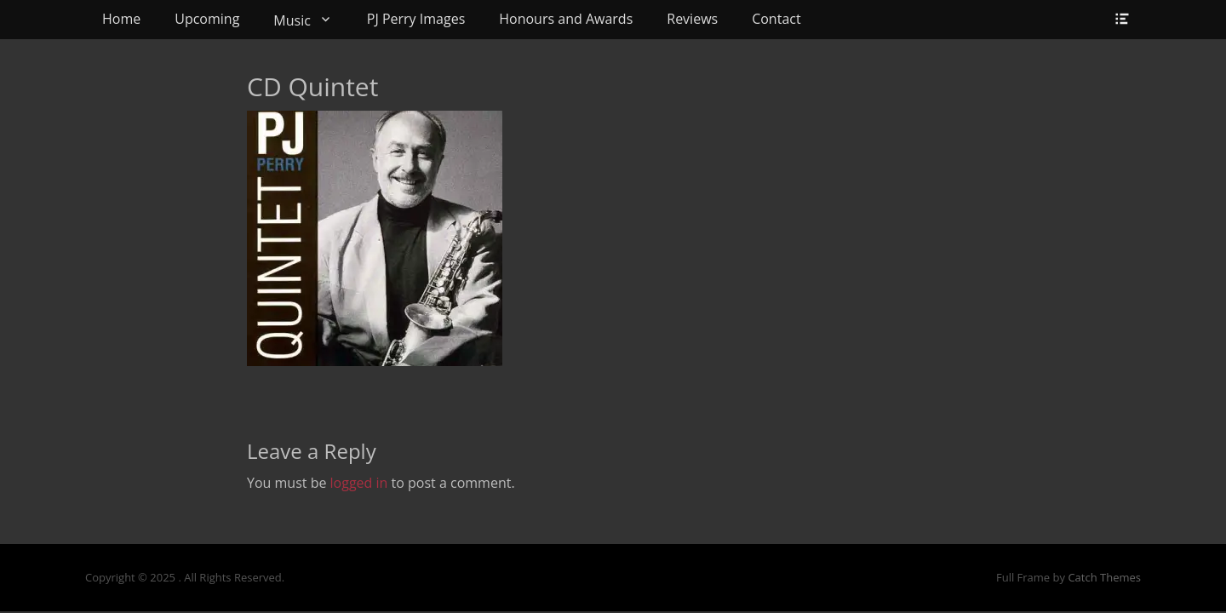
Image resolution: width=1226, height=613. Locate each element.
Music (292, 20)
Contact (776, 18)
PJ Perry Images (416, 18)
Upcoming (207, 18)
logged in (359, 482)
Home (121, 18)
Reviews (692, 18)
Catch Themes (1104, 577)
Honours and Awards (566, 18)
